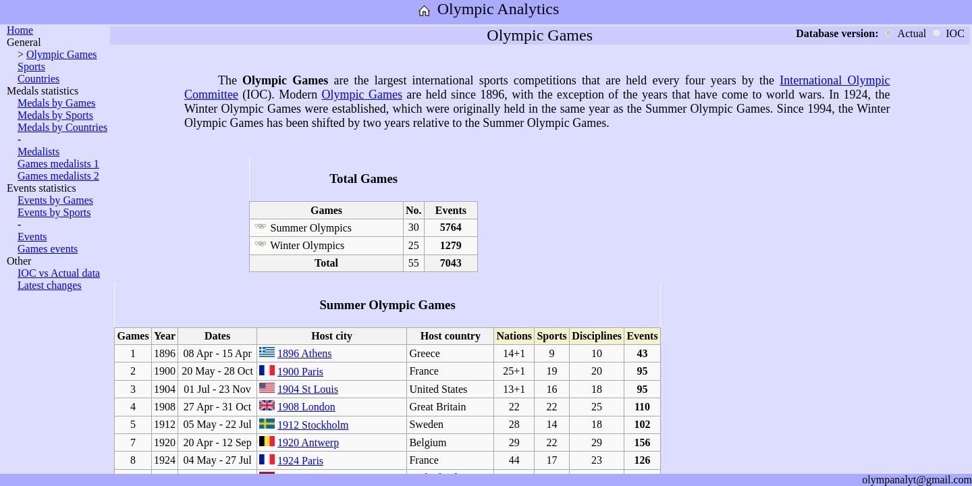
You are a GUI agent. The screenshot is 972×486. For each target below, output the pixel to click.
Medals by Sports (55, 115)
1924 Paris (300, 460)
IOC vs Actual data (59, 273)
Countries (38, 78)
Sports (31, 66)
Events (32, 236)
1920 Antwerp (308, 442)
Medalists (38, 151)
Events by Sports (54, 212)
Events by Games (55, 200)
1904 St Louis (307, 389)
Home (20, 30)
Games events (48, 248)
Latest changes (50, 285)
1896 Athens (304, 353)
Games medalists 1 (58, 163)
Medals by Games (57, 103)
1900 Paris (300, 371)
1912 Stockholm (312, 425)
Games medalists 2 (58, 176)
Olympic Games (61, 54)
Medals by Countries (62, 127)
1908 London (306, 406)
